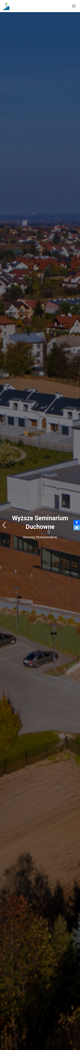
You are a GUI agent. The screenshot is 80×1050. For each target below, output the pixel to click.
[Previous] (4, 525)
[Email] (76, 527)
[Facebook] (76, 522)
